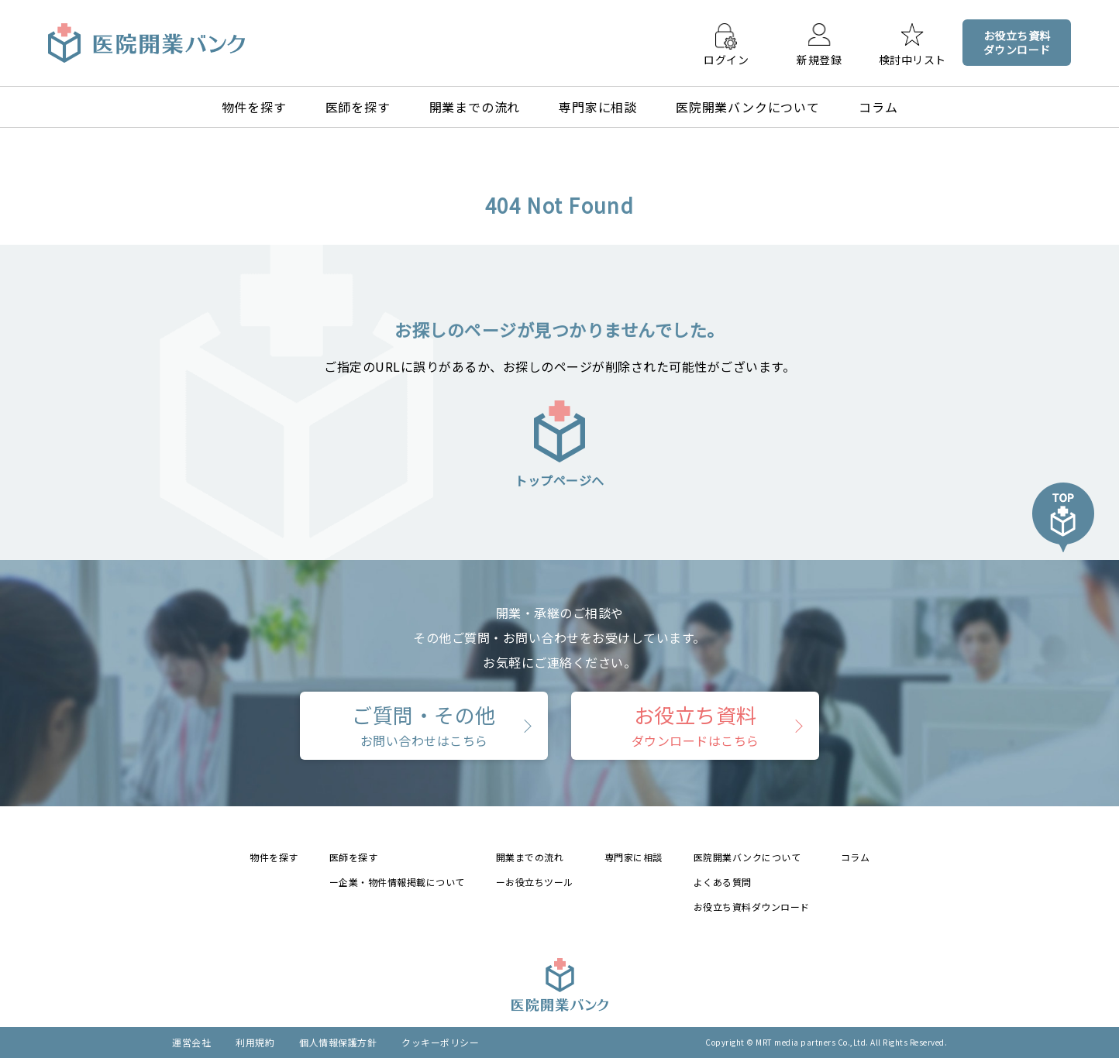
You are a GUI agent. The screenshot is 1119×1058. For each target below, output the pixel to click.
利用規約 (255, 1042)
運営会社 (191, 1042)
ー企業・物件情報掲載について (397, 881)
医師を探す (358, 107)
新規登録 (819, 59)
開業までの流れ (475, 107)
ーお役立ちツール (534, 881)
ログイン (726, 59)
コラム (878, 107)
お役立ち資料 (695, 725)
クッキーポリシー (440, 1042)
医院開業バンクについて (748, 107)
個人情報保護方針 (338, 1042)
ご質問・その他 (424, 725)
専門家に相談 (598, 107)
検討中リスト (912, 59)
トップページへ (559, 443)
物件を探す (254, 107)
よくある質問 (723, 881)
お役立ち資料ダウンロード (752, 906)
